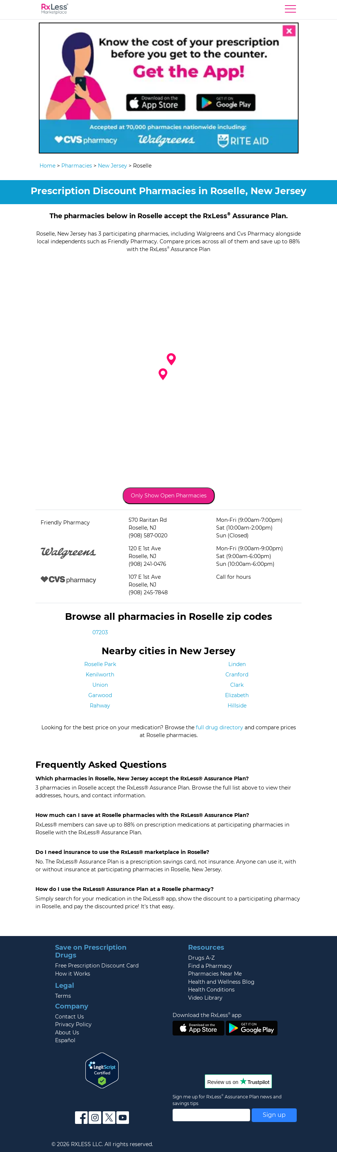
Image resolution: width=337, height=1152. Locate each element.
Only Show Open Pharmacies (169, 495)
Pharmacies (76, 165)
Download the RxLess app (207, 1015)
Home (47, 165)
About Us (67, 1032)
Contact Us (69, 1016)
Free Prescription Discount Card (97, 965)
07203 (100, 632)
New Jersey (112, 165)
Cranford (236, 674)
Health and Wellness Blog (221, 982)
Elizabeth (237, 695)
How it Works (72, 973)
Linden (237, 664)
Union (100, 685)
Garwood (100, 695)
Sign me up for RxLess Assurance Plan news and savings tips (227, 1100)
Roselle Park (100, 664)
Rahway (100, 705)
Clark (237, 685)
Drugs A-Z (201, 958)
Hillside (237, 705)
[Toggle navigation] (290, 10)
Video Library (205, 997)
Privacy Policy (73, 1024)
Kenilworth (100, 674)
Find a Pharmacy (210, 966)
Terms (63, 996)
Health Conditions (211, 989)
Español (65, 1040)
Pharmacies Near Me (215, 973)
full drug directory (219, 727)
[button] (163, 374)
